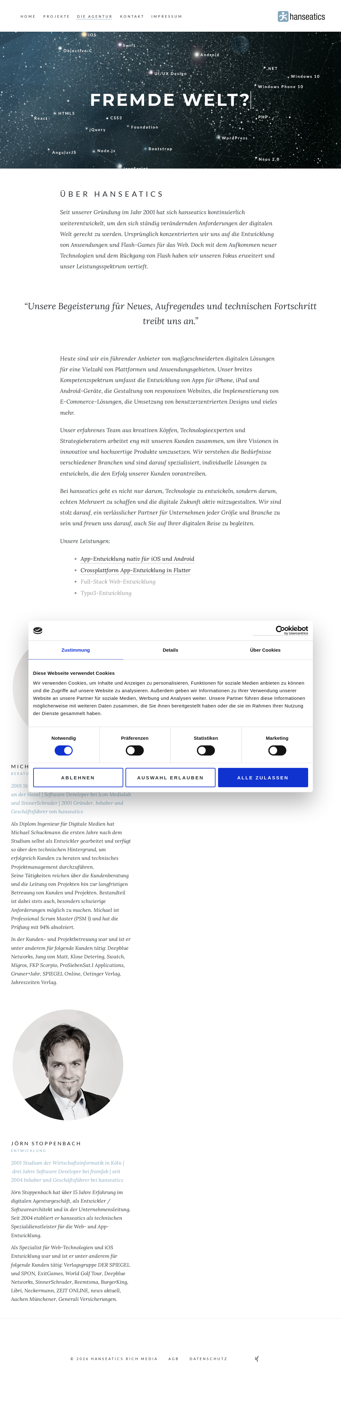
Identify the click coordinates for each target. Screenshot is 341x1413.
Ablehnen (78, 777)
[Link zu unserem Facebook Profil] (239, 1359)
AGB (173, 1359)
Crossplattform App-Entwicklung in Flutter (137, 570)
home (28, 16)
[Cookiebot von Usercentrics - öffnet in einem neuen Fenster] (280, 630)
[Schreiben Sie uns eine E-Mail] (268, 1359)
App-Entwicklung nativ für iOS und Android (138, 558)
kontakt (132, 16)
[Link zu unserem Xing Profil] (257, 1359)
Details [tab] (170, 649)
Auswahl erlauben (170, 777)
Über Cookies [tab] (265, 649)
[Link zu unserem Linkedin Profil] (248, 1359)
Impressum (167, 16)
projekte (56, 16)
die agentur (95, 16)
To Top (170, 1374)
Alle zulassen (263, 777)
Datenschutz (209, 1359)
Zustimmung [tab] (76, 649)
